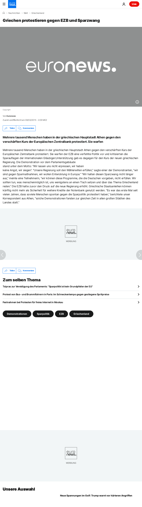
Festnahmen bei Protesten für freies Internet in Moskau (33, 302)
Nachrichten (14, 13)
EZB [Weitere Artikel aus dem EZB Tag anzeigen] (61, 313)
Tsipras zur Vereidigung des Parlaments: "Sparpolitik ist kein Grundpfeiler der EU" (48, 286)
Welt (26, 13)
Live (134, 4)
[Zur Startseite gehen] (12, 4)
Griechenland (37, 13)
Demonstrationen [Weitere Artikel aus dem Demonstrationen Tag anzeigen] (17, 313)
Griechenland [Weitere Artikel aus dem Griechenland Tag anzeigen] (81, 313)
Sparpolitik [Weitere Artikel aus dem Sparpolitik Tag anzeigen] (43, 313)
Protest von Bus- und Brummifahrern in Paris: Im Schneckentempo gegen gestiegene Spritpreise (56, 294)
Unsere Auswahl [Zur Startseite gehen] (19, 489)
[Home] (4, 13)
